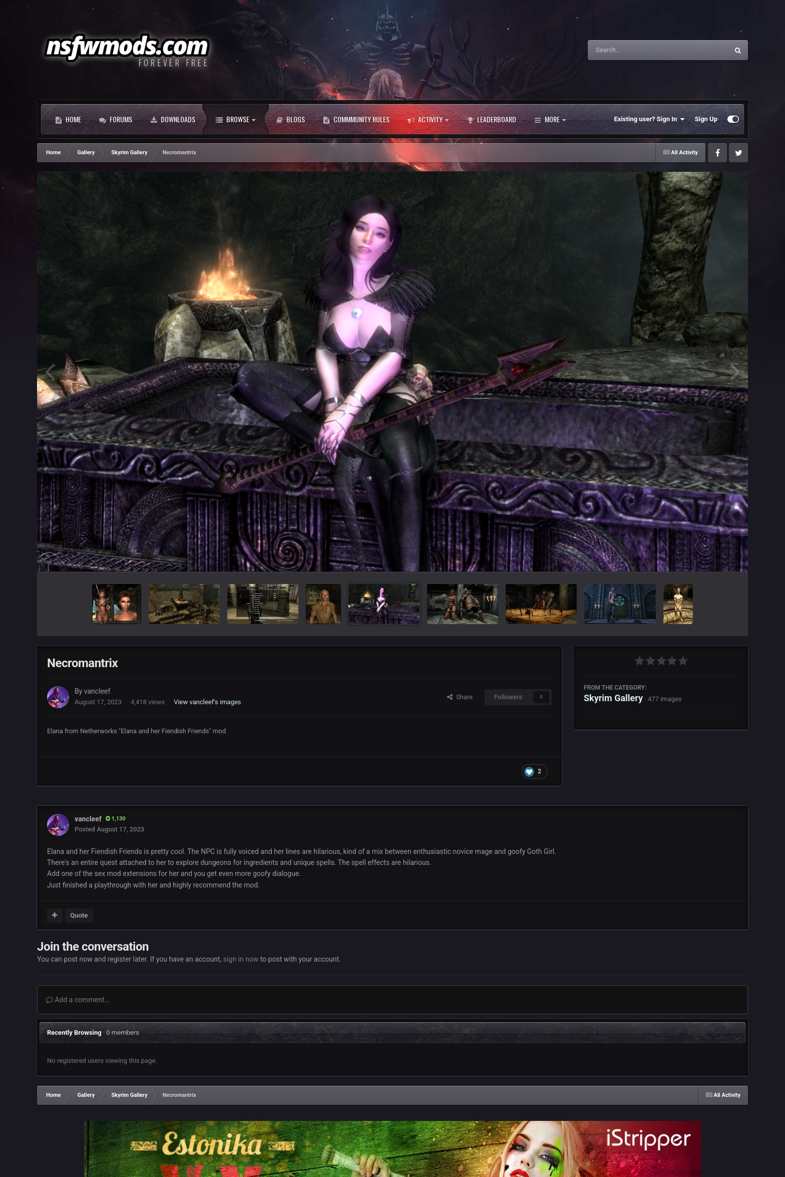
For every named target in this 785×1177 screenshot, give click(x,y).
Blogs (290, 119)
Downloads (172, 119)
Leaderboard (491, 119)
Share (460, 697)
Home (68, 119)
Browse (235, 119)
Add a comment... (78, 1000)
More (550, 119)
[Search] (633, 50)
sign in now (241, 959)
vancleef (97, 691)
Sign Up (706, 119)
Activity (428, 119)
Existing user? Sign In (649, 119)
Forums (115, 119)
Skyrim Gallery (613, 698)
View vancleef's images (207, 702)
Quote (79, 915)
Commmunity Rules (356, 119)
